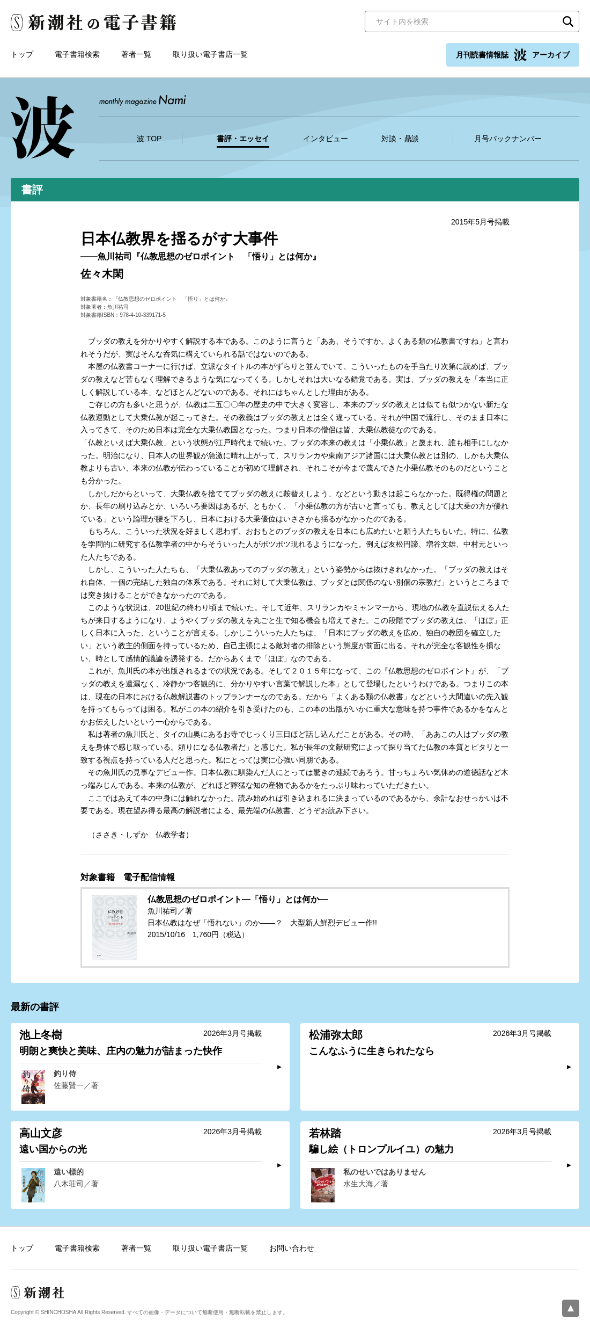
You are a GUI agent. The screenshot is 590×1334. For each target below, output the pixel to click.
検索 (568, 21)
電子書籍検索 (77, 54)
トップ (22, 54)
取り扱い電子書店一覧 (210, 54)
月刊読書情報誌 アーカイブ (513, 54)
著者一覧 (136, 54)
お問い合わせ (291, 1248)
